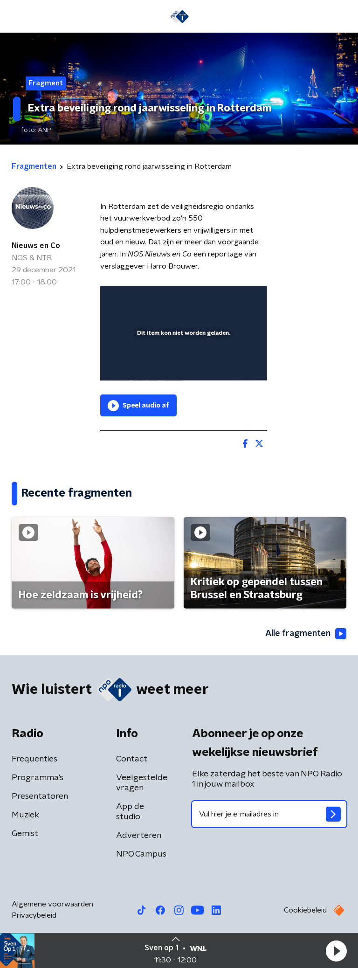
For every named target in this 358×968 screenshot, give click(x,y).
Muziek (25, 815)
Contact (131, 759)
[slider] (182, 363)
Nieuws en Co (36, 245)
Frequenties (34, 759)
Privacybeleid (34, 915)
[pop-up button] (216, 299)
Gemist (25, 834)
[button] (336, 951)
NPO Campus (141, 854)
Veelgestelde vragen (141, 783)
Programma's (37, 778)
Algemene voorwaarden (52, 904)
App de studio (130, 811)
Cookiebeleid (305, 910)
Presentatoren (40, 796)
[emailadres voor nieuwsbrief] (269, 814)
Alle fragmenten (305, 633)
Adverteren (138, 835)
